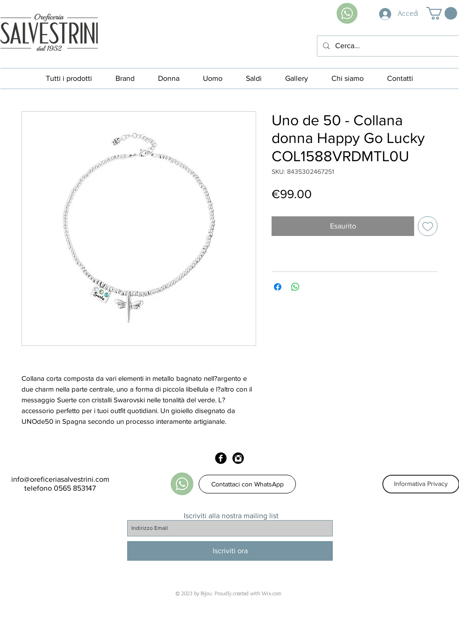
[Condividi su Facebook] (277, 287)
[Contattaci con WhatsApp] (247, 484)
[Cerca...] (387, 46)
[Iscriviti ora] (230, 551)
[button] (441, 13)
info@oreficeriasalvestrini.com (60, 479)
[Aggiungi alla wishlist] (427, 226)
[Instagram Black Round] (238, 458)
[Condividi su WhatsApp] (295, 287)
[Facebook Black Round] (221, 458)
